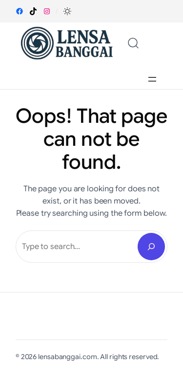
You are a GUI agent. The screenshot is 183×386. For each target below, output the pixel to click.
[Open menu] (152, 79)
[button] (67, 11)
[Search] (151, 246)
